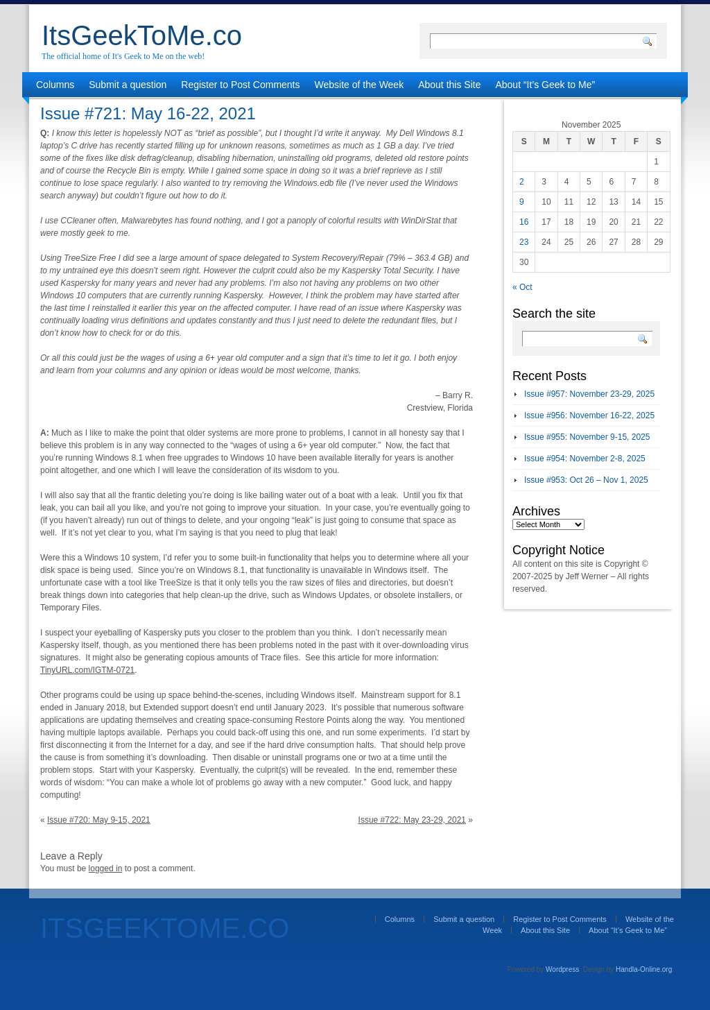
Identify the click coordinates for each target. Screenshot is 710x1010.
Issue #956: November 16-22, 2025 (589, 415)
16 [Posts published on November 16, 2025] (523, 222)
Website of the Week (359, 84)
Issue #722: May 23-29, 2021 (412, 820)
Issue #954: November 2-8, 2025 (585, 458)
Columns (55, 84)
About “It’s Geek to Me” (545, 84)
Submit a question (127, 84)
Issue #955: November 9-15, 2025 (587, 437)
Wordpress (562, 969)
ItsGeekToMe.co (142, 35)
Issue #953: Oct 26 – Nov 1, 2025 (586, 480)
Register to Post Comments (240, 84)
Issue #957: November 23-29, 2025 (589, 394)
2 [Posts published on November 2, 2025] (521, 182)
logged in (106, 868)
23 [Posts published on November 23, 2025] (523, 242)
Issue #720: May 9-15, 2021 (98, 820)
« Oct (522, 287)
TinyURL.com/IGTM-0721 (87, 670)
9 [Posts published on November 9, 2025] (521, 202)
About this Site (449, 84)
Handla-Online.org (644, 969)
